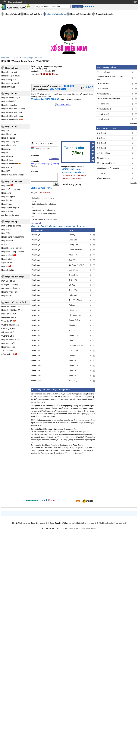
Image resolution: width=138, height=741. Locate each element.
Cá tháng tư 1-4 (8, 328)
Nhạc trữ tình (7, 259)
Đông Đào (73, 240)
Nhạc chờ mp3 (11, 222)
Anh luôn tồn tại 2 (104, 109)
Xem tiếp (133, 124)
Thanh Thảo (74, 291)
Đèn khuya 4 (36, 381)
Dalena (72, 306)
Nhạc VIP (5, 130)
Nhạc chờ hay (11, 68)
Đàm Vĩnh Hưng (75, 250)
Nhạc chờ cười (7, 156)
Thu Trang (73, 331)
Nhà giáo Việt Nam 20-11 (12, 310)
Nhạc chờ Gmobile (104, 14)
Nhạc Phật (5, 185)
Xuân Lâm (73, 296)
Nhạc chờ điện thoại (14, 277)
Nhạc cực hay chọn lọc (11, 83)
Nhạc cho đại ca (8, 138)
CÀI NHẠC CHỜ (16, 7)
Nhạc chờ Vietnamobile (80, 14)
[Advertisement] (63, 478)
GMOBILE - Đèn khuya (71, 179)
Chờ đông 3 (101, 143)
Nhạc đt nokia (7, 296)
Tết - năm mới (7, 351)
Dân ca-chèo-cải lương (11, 226)
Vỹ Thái (72, 286)
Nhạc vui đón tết (8, 347)
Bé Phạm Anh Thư (76, 266)
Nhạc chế (5, 153)
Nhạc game (6, 193)
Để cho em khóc (103, 84)
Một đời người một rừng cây (108, 168)
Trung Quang (26, 58)
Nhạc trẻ (5, 266)
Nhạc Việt (5, 233)
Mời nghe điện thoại (9, 284)
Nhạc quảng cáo (8, 197)
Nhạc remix (6, 149)
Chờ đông (101, 138)
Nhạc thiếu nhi (7, 255)
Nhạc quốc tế (7, 240)
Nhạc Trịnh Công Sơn (10, 208)
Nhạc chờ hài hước (9, 164)
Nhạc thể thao (7, 211)
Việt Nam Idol (7, 263)
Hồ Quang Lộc (75, 316)
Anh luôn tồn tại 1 (104, 94)
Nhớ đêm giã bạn (103, 153)
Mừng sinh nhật (8, 354)
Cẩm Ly (72, 235)
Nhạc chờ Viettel (12, 14)
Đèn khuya (38, 58)
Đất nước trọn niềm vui (106, 163)
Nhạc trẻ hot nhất (8, 101)
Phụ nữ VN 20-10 (8, 314)
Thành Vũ (73, 281)
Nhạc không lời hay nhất (11, 76)
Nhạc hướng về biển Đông (12, 237)
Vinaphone (15, 58)
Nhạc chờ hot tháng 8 (10, 98)
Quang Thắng (74, 321)
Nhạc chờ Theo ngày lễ (15, 302)
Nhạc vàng (6, 229)
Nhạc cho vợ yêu (8, 145)
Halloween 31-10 (8, 317)
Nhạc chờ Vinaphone (56, 14)
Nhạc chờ (5, 58)
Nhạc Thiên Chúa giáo (10, 189)
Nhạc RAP (5, 171)
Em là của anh (102, 89)
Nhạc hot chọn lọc (9, 105)
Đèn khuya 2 (36, 356)
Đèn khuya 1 (36, 326)
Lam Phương (44, 193)
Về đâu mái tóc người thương (108, 99)
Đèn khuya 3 (36, 366)
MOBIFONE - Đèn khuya (73, 172)
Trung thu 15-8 (7, 321)
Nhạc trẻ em (6, 204)
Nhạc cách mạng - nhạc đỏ (12, 252)
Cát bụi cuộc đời (103, 72)
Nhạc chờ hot (11, 93)
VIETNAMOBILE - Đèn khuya (74, 176)
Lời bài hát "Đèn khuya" (41, 188)
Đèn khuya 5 (36, 376)
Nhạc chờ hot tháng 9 (10, 120)
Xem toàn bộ (54, 159)
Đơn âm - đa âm (8, 281)
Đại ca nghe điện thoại (10, 288)
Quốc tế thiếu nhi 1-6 (10, 325)
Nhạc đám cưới (7, 343)
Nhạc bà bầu (6, 200)
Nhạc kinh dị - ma (8, 134)
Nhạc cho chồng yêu (10, 141)
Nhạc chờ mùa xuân (10, 339)
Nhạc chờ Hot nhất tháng (12, 116)
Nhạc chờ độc (11, 126)
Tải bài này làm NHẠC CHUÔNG (45, 99)
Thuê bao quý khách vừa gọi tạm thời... (110, 78)
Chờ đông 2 (101, 133)
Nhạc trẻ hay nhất (9, 79)
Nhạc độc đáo (7, 167)
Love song (5, 244)
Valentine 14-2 (7, 336)
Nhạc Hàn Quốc (8, 87)
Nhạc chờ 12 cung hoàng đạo (14, 175)
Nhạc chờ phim (7, 270)
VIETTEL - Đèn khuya (71, 169)
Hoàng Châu (74, 245)
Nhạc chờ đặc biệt (13, 181)
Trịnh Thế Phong (75, 301)
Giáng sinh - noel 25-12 (11, 306)
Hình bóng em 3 (103, 114)
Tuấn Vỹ (72, 261)
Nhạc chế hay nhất (9, 72)
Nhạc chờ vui (7, 160)
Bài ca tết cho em (103, 158)
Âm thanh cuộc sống (10, 215)
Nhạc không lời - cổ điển (11, 248)
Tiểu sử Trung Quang (71, 184)
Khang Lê (73, 311)
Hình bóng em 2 (103, 119)
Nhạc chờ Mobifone (33, 14)
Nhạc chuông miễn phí (17, 2)
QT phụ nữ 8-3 (7, 332)
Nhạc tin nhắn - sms (9, 292)
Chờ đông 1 (101, 148)
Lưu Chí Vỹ (73, 271)
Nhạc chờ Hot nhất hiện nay (13, 109)
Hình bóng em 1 (103, 104)
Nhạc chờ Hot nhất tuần (11, 112)
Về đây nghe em (103, 178)
